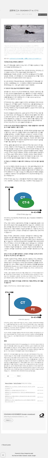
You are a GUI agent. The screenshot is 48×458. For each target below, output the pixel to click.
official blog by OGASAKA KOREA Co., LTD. (16, 416)
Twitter (20, 455)
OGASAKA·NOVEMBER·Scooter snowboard (19, 414)
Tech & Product (17, 383)
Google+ (34, 455)
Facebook (24, 455)
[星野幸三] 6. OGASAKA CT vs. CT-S (24, 10)
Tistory (22, 453)
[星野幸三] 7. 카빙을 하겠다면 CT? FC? (15, 390)
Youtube (29, 455)
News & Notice (8, 383)
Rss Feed (14, 455)
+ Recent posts (6, 445)
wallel (31, 453)
